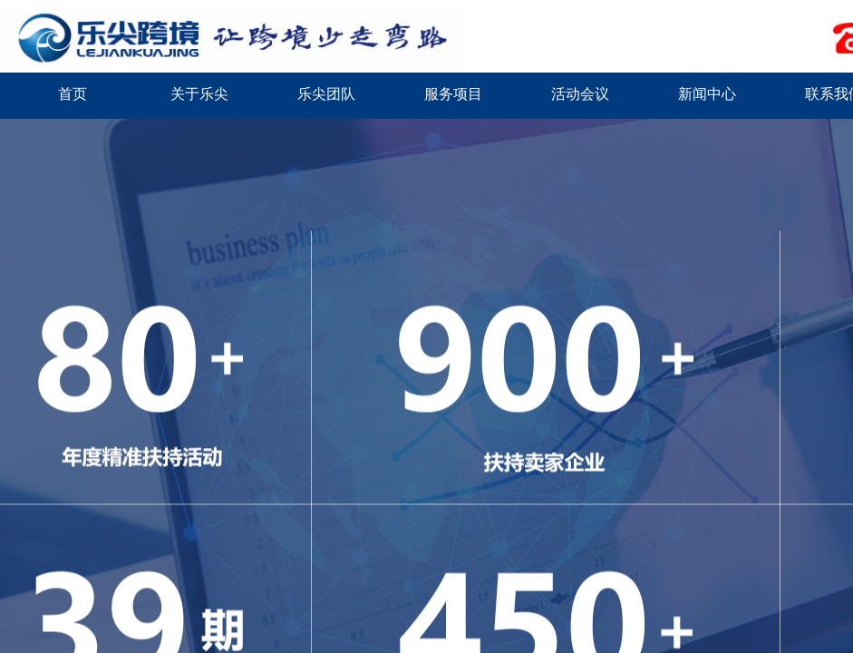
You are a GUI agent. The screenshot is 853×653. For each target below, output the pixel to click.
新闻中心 (707, 94)
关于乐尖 (199, 94)
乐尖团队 (326, 94)
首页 (72, 94)
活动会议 (580, 94)
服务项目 (453, 94)
